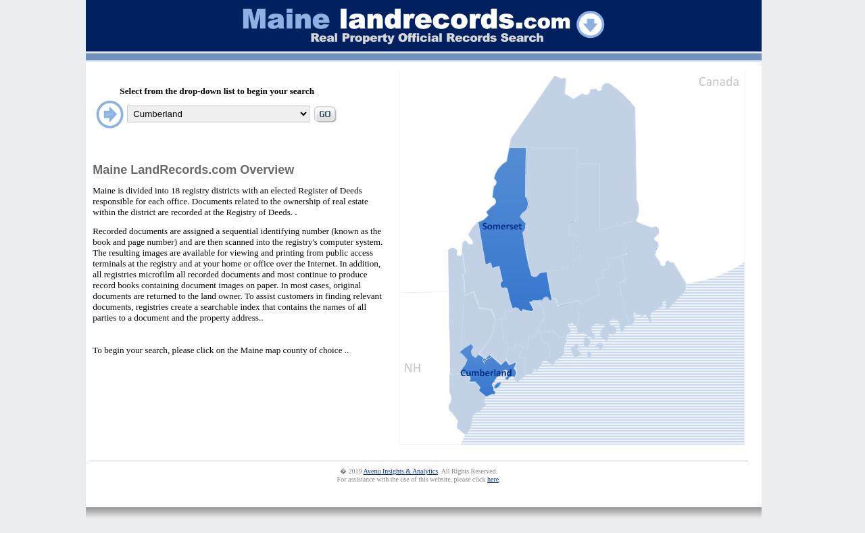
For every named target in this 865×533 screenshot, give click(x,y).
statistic (732, 489)
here (493, 479)
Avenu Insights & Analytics (401, 471)
